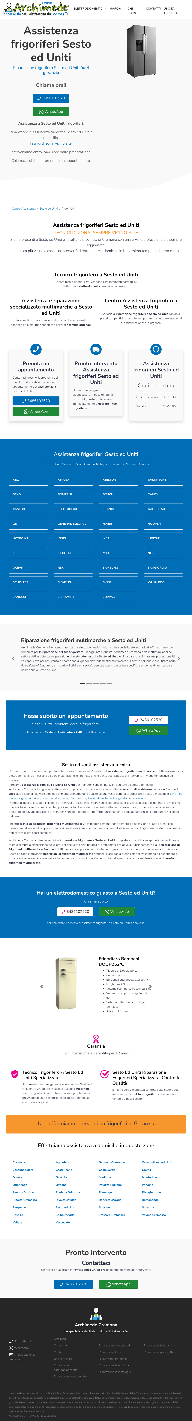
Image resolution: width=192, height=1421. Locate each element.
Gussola (61, 1177)
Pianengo (105, 1192)
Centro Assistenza (24, 209)
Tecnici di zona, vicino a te (51, 143)
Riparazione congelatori (114, 1345)
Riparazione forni (110, 1352)
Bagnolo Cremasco (112, 1162)
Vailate (17, 1222)
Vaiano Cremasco (154, 1215)
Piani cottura (78, 798)
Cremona (19, 1162)
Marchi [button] (116, 9)
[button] (13, 658)
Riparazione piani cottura (160, 1352)
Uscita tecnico (170, 11)
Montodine (149, 1177)
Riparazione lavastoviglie (115, 1372)
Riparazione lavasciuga (114, 1365)
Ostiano (61, 1185)
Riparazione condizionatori (71, 1376)
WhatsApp (51, 111)
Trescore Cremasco (112, 1215)
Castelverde (107, 1170)
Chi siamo (133, 11)
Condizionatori (50, 798)
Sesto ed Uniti (49, 209)
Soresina (148, 1207)
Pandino (147, 1185)
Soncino (104, 1207)
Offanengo (20, 1185)
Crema (146, 1170)
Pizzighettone (151, 1192)
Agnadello (63, 1162)
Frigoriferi (34, 798)
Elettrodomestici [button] (89, 9)
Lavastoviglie (17, 798)
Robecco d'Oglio (110, 1200)
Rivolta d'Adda (66, 1200)
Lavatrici (175, 794)
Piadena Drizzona (68, 1192)
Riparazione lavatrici (157, 1345)
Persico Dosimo (23, 1192)
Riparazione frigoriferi (113, 1359)
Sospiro (18, 1215)
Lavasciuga (138, 798)
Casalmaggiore (23, 1170)
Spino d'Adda (65, 1215)
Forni (65, 798)
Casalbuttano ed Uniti (157, 1162)
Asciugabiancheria (100, 798)
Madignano (106, 1177)
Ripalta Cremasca (25, 1200)
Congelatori (120, 798)
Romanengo (150, 1200)
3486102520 (51, 98)
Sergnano (19, 1207)
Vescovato (63, 1222)
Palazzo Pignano (110, 1185)
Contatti (153, 9)
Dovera (17, 1177)
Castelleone (64, 1170)
